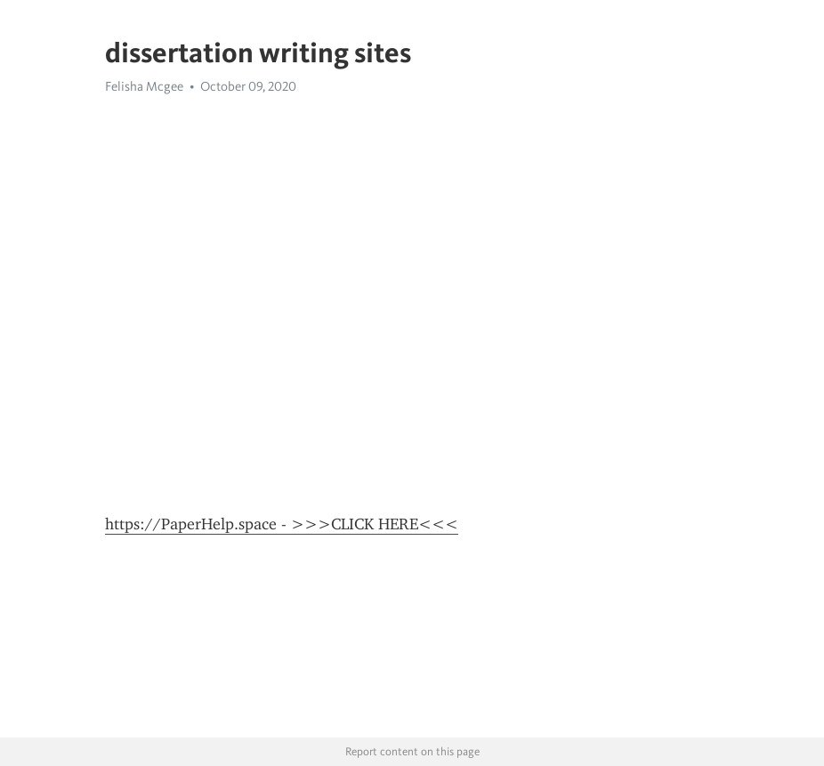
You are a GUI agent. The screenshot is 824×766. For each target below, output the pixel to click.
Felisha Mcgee (144, 86)
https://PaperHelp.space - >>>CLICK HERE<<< (281, 524)
